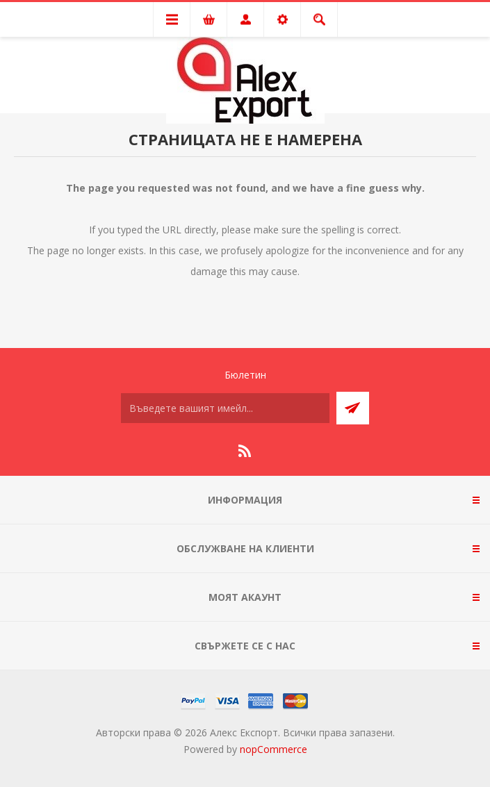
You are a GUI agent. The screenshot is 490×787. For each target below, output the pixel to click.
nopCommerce (273, 749)
